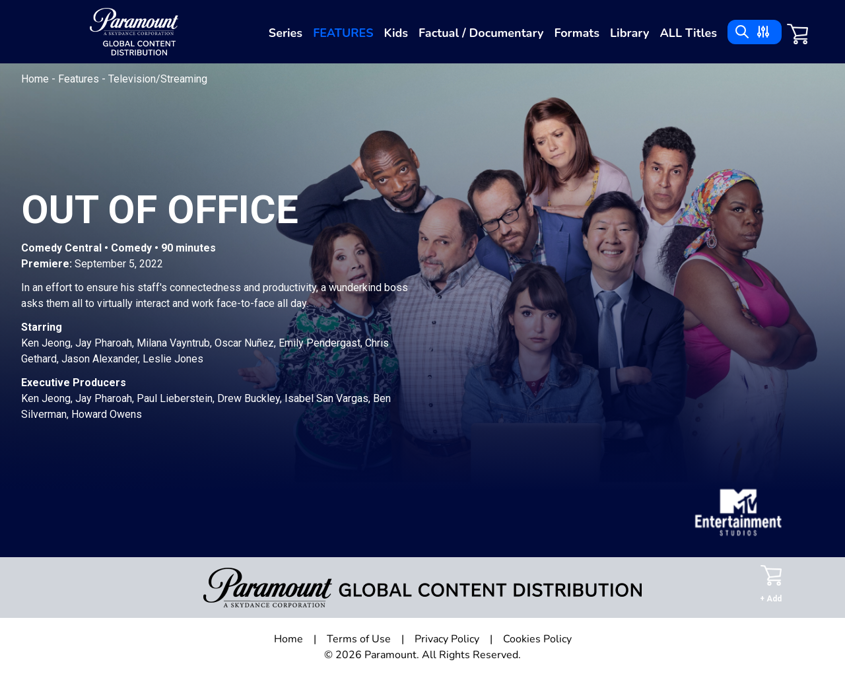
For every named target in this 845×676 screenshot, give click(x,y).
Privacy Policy (447, 639)
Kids (396, 33)
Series (285, 33)
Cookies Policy (537, 639)
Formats (576, 33)
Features (343, 33)
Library (629, 33)
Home (36, 79)
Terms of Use (359, 639)
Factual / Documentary (481, 33)
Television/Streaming (157, 79)
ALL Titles (688, 33)
